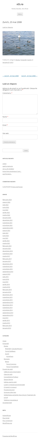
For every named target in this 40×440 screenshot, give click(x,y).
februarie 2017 (7, 259)
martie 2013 (6, 323)
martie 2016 (6, 287)
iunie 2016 (6, 279)
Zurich (29, 60)
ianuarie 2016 (7, 292)
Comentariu (7, 93)
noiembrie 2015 (7, 297)
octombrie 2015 (7, 300)
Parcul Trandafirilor (12, 367)
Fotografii (23, 60)
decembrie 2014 (8, 305)
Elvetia (18, 60)
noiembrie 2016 (7, 266)
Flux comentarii (7, 421)
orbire (4, 164)
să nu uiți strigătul (8, 169)
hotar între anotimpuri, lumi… (12, 171)
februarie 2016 (7, 290)
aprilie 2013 (6, 320)
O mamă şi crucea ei (10, 387)
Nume (5, 117)
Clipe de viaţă (8, 374)
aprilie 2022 (6, 212)
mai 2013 (5, 318)
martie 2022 (6, 215)
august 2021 (6, 230)
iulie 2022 (5, 205)
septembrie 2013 (8, 315)
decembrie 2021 (8, 220)
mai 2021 (5, 238)
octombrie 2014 (7, 310)
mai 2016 (5, 282)
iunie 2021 (6, 236)
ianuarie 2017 (7, 261)
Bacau (7, 361)
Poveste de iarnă (9, 390)
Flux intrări (6, 418)
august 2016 (6, 274)
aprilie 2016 (6, 284)
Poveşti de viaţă (8, 369)
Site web (6, 133)
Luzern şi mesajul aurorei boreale (14, 385)
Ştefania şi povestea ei (11, 400)
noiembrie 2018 (7, 254)
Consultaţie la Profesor (11, 377)
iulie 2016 (5, 277)
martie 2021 (6, 243)
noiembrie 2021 (7, 223)
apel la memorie (8, 166)
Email (5, 125)
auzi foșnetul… (7, 174)
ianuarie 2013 (7, 328)
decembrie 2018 (8, 251)
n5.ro (20, 4)
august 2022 (6, 202)
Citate (4, 341)
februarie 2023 (7, 200)
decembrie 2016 (8, 264)
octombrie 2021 (7, 225)
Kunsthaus (9, 356)
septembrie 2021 (8, 228)
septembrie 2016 (8, 272)
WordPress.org (7, 423)
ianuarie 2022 (7, 218)
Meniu (20, 14)
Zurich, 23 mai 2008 (11, 76)
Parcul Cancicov (11, 364)
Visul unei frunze (17, 187)
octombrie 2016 (7, 269)
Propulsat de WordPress (10, 436)
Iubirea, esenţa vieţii (10, 382)
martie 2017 (6, 256)
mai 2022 (5, 210)
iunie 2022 (6, 207)
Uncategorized (7, 403)
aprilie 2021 (6, 241)
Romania (6, 359)
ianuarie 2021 (7, 248)
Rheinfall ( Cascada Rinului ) (13, 349)
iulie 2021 (5, 233)
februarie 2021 (7, 246)
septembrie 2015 (8, 302)
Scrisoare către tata (10, 392)
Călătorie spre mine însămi (12, 372)
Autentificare (7, 415)
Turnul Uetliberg (10, 351)
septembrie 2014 (8, 313)
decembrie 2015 (8, 295)
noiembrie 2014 (7, 308)
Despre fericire (8, 379)
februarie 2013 (7, 326)
